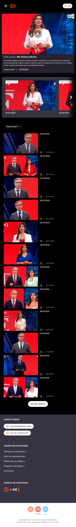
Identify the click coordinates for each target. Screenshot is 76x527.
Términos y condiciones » (15, 451)
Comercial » (9, 471)
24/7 (67, 6)
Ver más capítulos (38, 404)
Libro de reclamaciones (17, 433)
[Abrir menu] (6, 6)
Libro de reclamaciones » (15, 456)
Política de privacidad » (14, 461)
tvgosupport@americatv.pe (18, 426)
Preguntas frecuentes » (14, 466)
